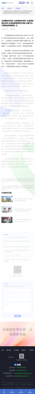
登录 (27, 3)
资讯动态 (18, 8)
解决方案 (9, 350)
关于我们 (31, 350)
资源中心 (24, 350)
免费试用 (22, 2)
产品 (2, 350)
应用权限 (23, 384)
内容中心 (9, 8)
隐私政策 (30, 384)
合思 (2, 8)
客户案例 (16, 350)
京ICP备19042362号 (8, 387)
